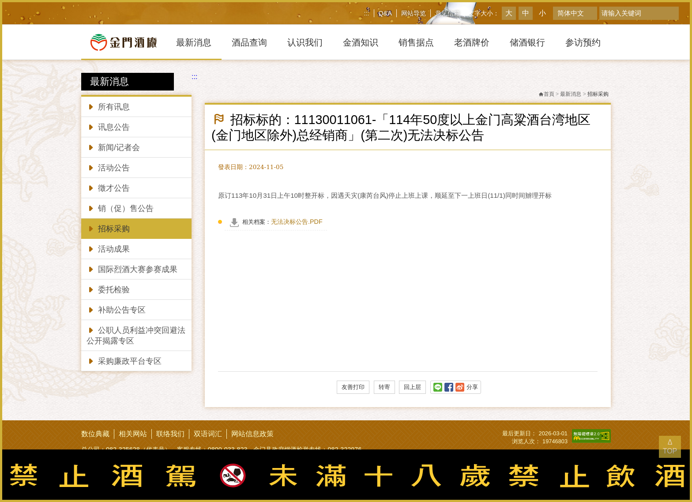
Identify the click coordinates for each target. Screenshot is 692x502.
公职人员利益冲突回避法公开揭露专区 (135, 335)
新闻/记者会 (113, 147)
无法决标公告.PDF (282, 221)
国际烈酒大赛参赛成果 (131, 269)
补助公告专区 (116, 309)
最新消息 (570, 94)
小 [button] (542, 13)
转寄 (384, 387)
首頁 (546, 94)
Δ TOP (670, 446)
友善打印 (353, 387)
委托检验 (108, 289)
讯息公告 (108, 126)
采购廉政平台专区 (124, 360)
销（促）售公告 (120, 208)
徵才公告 (108, 187)
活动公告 (108, 167)
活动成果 (108, 248)
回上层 (412, 387)
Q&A (385, 13)
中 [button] (525, 13)
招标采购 (108, 228)
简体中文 (570, 13)
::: (366, 13)
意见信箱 (447, 13)
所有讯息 (108, 106)
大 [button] (508, 13)
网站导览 (413, 13)
